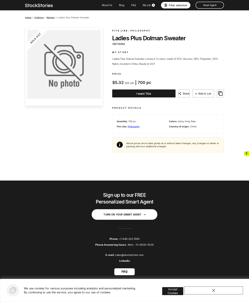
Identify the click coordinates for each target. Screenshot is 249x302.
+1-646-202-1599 (129, 236)
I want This (141, 93)
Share (184, 93)
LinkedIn (124, 258)
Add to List (204, 93)
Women (51, 17)
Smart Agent (209, 5)
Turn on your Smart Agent (124, 211)
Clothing (39, 17)
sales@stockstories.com (129, 252)
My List (149, 5)
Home (28, 17)
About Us (107, 5)
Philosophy (140, 30)
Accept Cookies (178, 284)
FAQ (133, 5)
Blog (121, 5)
